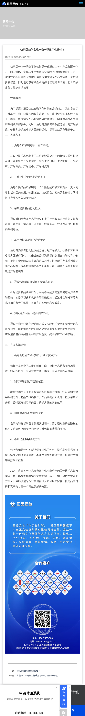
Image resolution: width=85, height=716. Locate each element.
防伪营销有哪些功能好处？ (29, 671)
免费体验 (63, 698)
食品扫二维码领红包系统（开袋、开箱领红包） (38, 675)
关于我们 (72, 692)
